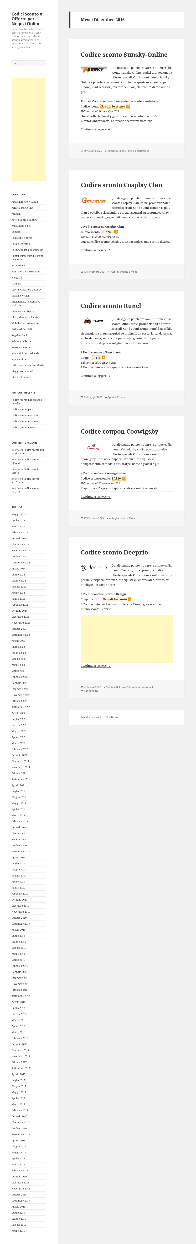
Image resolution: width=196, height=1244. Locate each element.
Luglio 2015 (18, 1212)
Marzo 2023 (18, 670)
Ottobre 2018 (19, 990)
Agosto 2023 (18, 640)
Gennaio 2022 (19, 755)
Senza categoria (21, 347)
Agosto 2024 (18, 568)
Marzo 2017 (18, 1104)
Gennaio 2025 (19, 538)
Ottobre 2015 (19, 1194)
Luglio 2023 (18, 646)
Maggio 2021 (19, 803)
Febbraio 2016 (20, 1170)
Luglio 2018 (18, 1008)
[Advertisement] (29, 129)
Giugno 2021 (19, 797)
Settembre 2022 (21, 707)
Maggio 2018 (19, 1020)
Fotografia (17, 277)
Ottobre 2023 (19, 628)
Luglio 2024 (18, 574)
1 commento (91, 690)
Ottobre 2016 (19, 1128)
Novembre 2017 (21, 1056)
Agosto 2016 (18, 1140)
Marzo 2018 (18, 1032)
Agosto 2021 (18, 785)
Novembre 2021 (21, 767)
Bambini (16, 231)
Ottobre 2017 (19, 1062)
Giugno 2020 (19, 869)
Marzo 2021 (18, 815)
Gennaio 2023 (19, 683)
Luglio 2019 (18, 935)
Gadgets (16, 283)
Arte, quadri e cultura (24, 219)
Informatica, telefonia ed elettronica (128, 150)
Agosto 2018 (18, 1002)
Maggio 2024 (19, 586)
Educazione (18, 265)
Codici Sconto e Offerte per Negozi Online (27, 18)
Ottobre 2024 (19, 556)
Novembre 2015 (21, 1188)
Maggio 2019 (19, 947)
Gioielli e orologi (21, 295)
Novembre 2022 (21, 695)
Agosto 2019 (18, 929)
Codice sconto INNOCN (25, 415)
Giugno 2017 (19, 1086)
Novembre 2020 (21, 839)
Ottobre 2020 (19, 845)
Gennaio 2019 (19, 971)
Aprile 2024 (18, 592)
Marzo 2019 (18, 959)
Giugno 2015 (19, 1218)
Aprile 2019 (18, 953)
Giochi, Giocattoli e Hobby (27, 289)
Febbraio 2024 (20, 604)
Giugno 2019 (19, 941)
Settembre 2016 (21, 1134)
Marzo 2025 (18, 526)
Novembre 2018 (21, 983)
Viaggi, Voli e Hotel (22, 371)
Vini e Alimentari (21, 377)
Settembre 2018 (21, 996)
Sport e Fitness (20, 359)
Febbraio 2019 (20, 965)
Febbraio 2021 (20, 821)
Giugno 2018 (19, 1014)
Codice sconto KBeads (24, 427)
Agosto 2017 (18, 1074)
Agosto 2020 (18, 857)
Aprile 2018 (18, 1026)
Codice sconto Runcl (111, 306)
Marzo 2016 (18, 1164)
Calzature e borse (22, 237)
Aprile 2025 (18, 520)
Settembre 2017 (21, 1068)
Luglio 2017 (18, 1080)
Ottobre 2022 (19, 701)
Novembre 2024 (21, 550)
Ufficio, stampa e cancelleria (28, 365)
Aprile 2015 (18, 1230)
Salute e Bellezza (21, 341)
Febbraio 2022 (20, 749)
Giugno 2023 (19, 652)
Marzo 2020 (18, 887)
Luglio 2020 (18, 863)
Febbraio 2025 (20, 532)
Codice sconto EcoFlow (25, 421)
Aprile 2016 (18, 1158)
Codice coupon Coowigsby (119, 431)
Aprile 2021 (18, 809)
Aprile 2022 (18, 737)
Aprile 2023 (18, 664)
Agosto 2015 (18, 1206)
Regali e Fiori (19, 335)
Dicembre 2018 (20, 977)
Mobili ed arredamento (25, 323)
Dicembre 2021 (20, 761)
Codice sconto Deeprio (114, 552)
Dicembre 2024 (20, 544)
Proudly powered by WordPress (99, 717)
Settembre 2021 (21, 779)
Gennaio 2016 (19, 1176)
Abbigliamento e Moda (25, 201)
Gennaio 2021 (19, 827)
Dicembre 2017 (20, 1050)
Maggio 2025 (19, 514)
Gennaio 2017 (19, 1116)
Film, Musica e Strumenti (26, 271)
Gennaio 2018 (19, 1044)
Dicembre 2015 (20, 1182)
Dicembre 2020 (20, 833)
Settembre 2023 (21, 634)
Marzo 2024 (18, 598)
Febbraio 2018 (20, 1038)
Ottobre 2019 (19, 917)
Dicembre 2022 (20, 689)
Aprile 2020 (18, 881)
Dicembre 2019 (20, 905)
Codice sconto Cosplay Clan (121, 185)
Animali (16, 213)
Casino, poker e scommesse (27, 249)
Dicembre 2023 (20, 616)
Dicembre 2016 (20, 1122)
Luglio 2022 (18, 719)
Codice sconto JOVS (23, 409)
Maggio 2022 (19, 731)
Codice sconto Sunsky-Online (124, 54)
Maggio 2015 (19, 1224)
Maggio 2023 (19, 658)
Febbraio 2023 (20, 676)
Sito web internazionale (25, 353)
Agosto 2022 (18, 713)
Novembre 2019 (21, 911)
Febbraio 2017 (20, 1110)
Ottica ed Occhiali (22, 329)
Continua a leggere (96, 129)
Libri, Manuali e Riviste (25, 317)
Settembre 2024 (21, 562)
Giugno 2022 (19, 725)
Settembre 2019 (21, 923)
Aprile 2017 (18, 1098)
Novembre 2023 (21, 622)
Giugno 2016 (19, 1146)
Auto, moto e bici (21, 225)
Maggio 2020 (19, 875)
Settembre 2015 (21, 1200)
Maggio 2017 (19, 1092)
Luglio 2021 (18, 791)
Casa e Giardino (21, 243)
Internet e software (23, 311)
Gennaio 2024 (19, 610)
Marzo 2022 (18, 743)
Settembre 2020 (21, 851)
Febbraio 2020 (20, 893)
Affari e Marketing (22, 207)
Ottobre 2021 (19, 773)
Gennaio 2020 (19, 899)
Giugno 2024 (19, 580)
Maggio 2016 (19, 1152)
